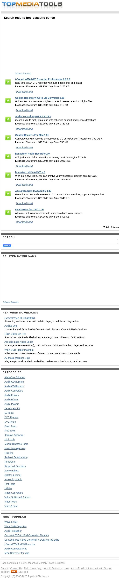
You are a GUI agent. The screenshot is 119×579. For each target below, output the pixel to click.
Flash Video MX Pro (15, 333)
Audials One (10, 325)
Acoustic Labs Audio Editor (18, 341)
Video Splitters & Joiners (17, 497)
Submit (4, 568)
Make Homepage (33, 568)
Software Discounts (23, 73)
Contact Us (16, 568)
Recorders (10, 461)
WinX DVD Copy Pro (15, 526)
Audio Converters (13, 390)
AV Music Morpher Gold (17, 358)
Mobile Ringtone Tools (16, 444)
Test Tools (9, 484)
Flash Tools (10, 426)
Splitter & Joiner (12, 475)
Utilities (8, 488)
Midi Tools (9, 439)
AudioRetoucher (13, 530)
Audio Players (11, 404)
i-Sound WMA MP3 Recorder (19, 317)
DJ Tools (8, 412)
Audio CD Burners (14, 381)
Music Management (14, 448)
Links (66, 568)
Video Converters (13, 492)
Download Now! (24, 91)
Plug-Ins (8, 452)
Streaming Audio (13, 479)
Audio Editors (11, 395)
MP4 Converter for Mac (16, 553)
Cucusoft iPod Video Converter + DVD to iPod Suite (31, 539)
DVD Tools (10, 421)
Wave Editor (10, 522)
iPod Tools (9, 430)
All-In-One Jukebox (14, 377)
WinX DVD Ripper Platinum (18, 349)
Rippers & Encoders (15, 466)
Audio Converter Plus (15, 548)
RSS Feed (19, 571)
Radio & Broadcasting (15, 457)
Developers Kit (12, 408)
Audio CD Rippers (14, 386)
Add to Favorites (53, 568)
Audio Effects (11, 399)
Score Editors (11, 470)
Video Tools (10, 501)
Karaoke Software (13, 435)
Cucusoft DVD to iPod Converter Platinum (26, 535)
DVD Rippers (11, 417)
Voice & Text (11, 506)
